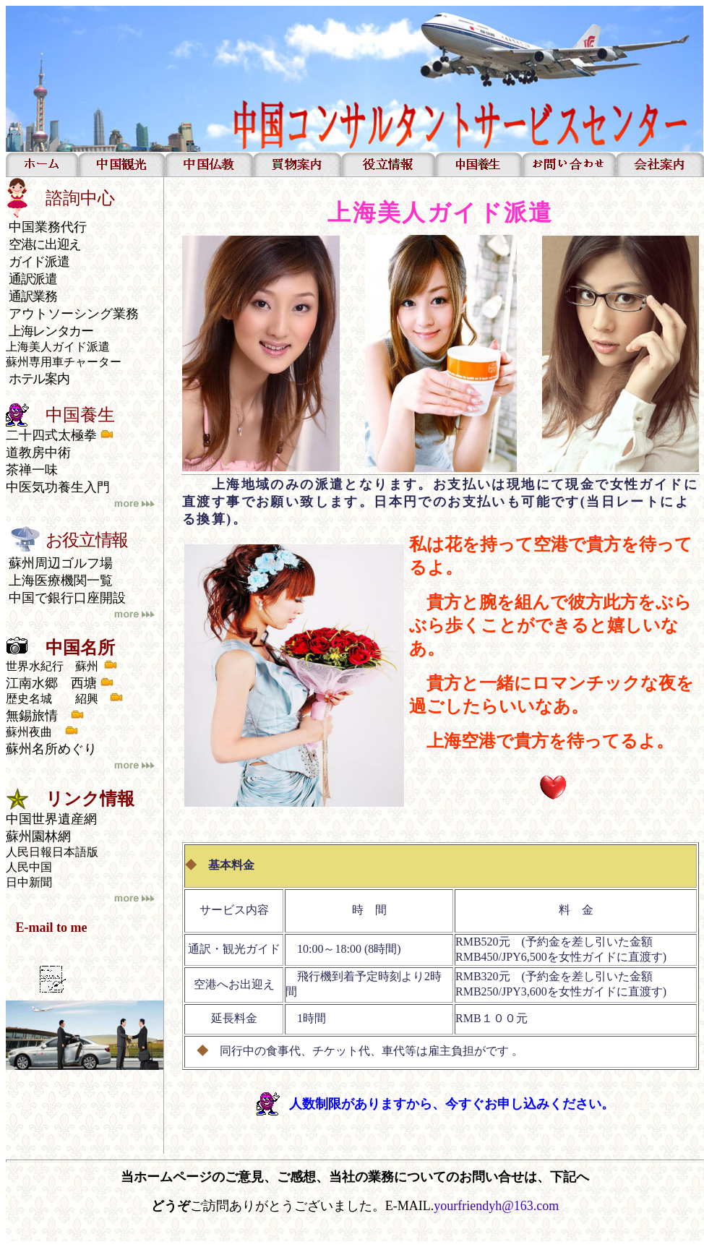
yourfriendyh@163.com (496, 1206)
